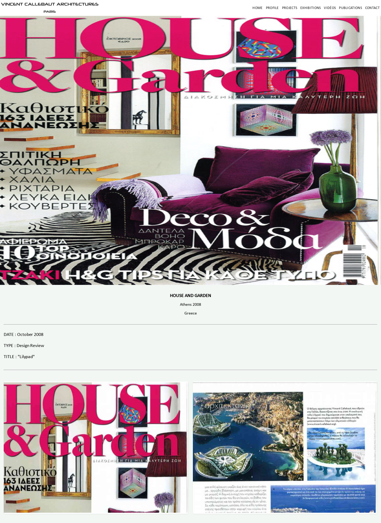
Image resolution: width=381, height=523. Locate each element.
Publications (350, 8)
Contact (372, 8)
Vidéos (330, 8)
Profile (272, 8)
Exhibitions (310, 8)
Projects (289, 8)
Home (257, 8)
